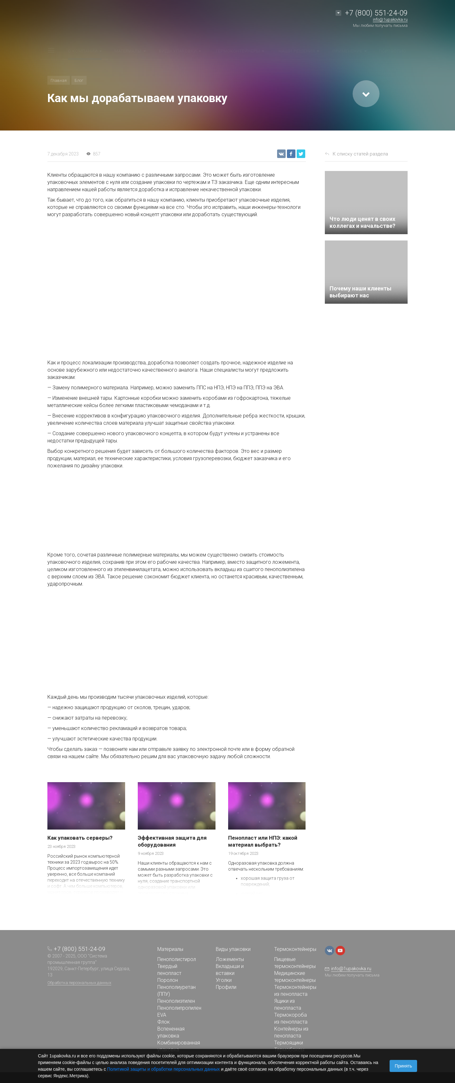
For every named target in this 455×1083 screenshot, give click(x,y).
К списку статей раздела (360, 154)
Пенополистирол (176, 959)
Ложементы (230, 959)
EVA (161, 1015)
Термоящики (288, 1043)
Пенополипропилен (179, 1008)
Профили (226, 987)
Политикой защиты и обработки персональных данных (163, 1069)
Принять (403, 1065)
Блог (79, 80)
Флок (163, 1022)
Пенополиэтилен (176, 1001)
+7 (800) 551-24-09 (376, 13)
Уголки (224, 980)
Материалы (170, 949)
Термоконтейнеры (295, 949)
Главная (59, 80)
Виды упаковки (233, 949)
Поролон (167, 980)
